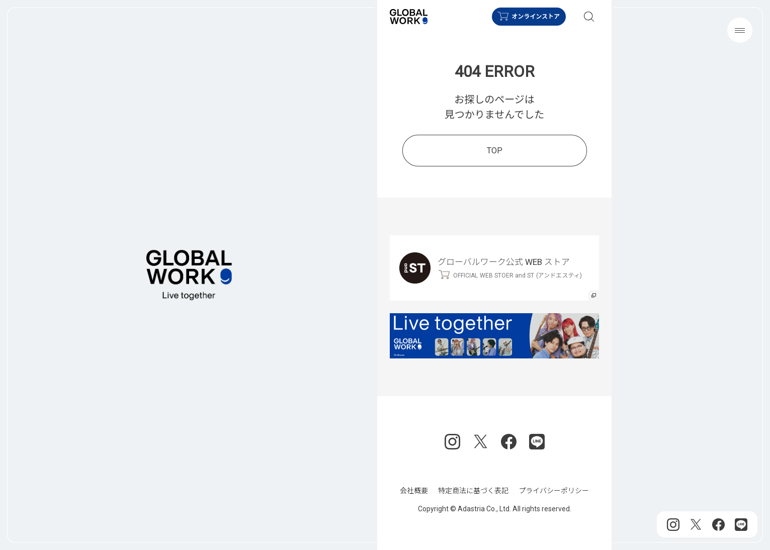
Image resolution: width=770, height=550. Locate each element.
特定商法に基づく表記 (473, 491)
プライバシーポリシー (554, 491)
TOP (494, 150)
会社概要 (414, 491)
